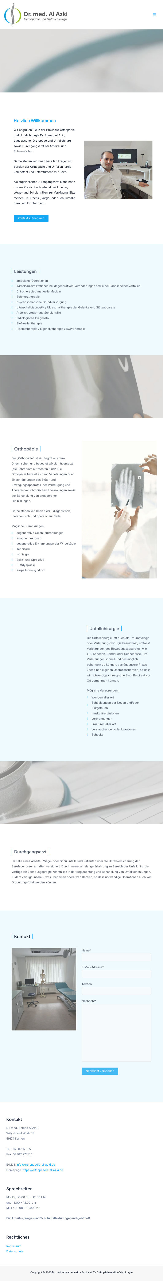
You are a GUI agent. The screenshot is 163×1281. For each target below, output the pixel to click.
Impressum (13, 1246)
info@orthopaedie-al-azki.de (35, 1164)
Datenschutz (14, 1251)
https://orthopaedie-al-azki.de (43, 1170)
